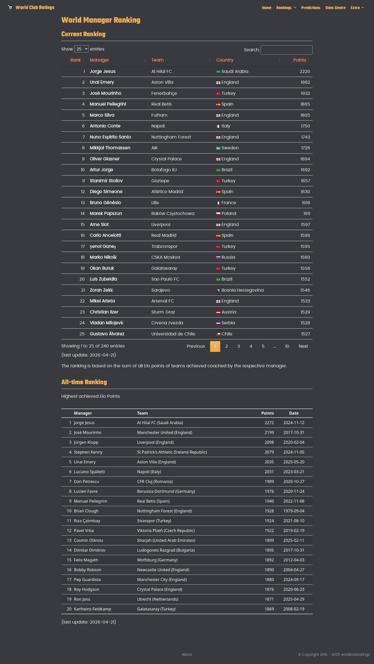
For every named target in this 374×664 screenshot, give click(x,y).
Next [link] (303, 346)
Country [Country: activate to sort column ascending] (224, 60)
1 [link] (215, 346)
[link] (286, 8)
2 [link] (226, 346)
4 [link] (251, 346)
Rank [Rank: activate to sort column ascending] (75, 60)
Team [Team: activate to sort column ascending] (157, 60)
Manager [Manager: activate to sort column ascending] (99, 60)
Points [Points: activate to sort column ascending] (299, 60)
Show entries (82, 49)
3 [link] (238, 346)
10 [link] (287, 346)
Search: (278, 50)
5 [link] (263, 346)
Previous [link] (196, 346)
